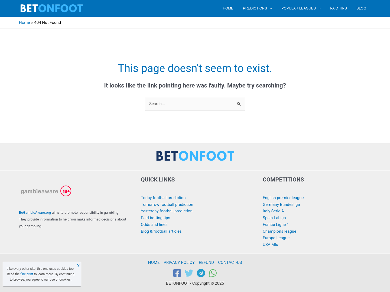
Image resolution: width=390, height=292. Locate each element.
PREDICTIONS (266, 8)
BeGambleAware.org (35, 212)
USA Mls (270, 244)
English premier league (283, 197)
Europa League (276, 237)
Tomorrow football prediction (167, 204)
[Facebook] (177, 273)
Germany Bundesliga (281, 204)
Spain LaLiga (274, 217)
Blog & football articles (161, 231)
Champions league (279, 231)
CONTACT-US (230, 262)
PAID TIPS (342, 8)
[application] (278, 8)
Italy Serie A (273, 211)
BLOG (363, 8)
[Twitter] (189, 273)
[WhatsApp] (213, 273)
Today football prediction (163, 197)
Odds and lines (154, 224)
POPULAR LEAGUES (307, 8)
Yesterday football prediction (167, 211)
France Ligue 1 (276, 224)
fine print (26, 274)
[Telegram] (201, 273)
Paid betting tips (155, 217)
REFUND (206, 262)
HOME (239, 8)
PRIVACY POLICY (179, 262)
